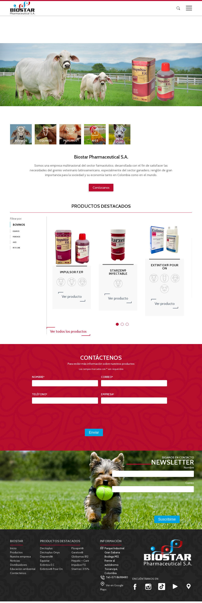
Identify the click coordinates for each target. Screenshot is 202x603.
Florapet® (77, 550)
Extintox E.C (47, 566)
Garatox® (77, 554)
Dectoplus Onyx (50, 554)
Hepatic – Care (80, 562)
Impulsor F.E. (78, 566)
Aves (95, 142)
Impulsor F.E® (71, 273)
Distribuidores (18, 566)
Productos (16, 554)
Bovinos (21, 142)
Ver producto (72, 298)
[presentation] (62, 418)
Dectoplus (46, 550)
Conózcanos (101, 189)
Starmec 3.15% (80, 570)
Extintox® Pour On (51, 570)
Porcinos (70, 142)
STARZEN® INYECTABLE (118, 273)
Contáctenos (18, 574)
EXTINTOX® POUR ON (164, 268)
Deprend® (46, 558)
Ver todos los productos (68, 333)
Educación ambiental (22, 570)
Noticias (15, 562)
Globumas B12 (79, 558)
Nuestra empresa (20, 558)
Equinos (45, 142)
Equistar (45, 562)
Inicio (13, 550)
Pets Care (119, 142)
